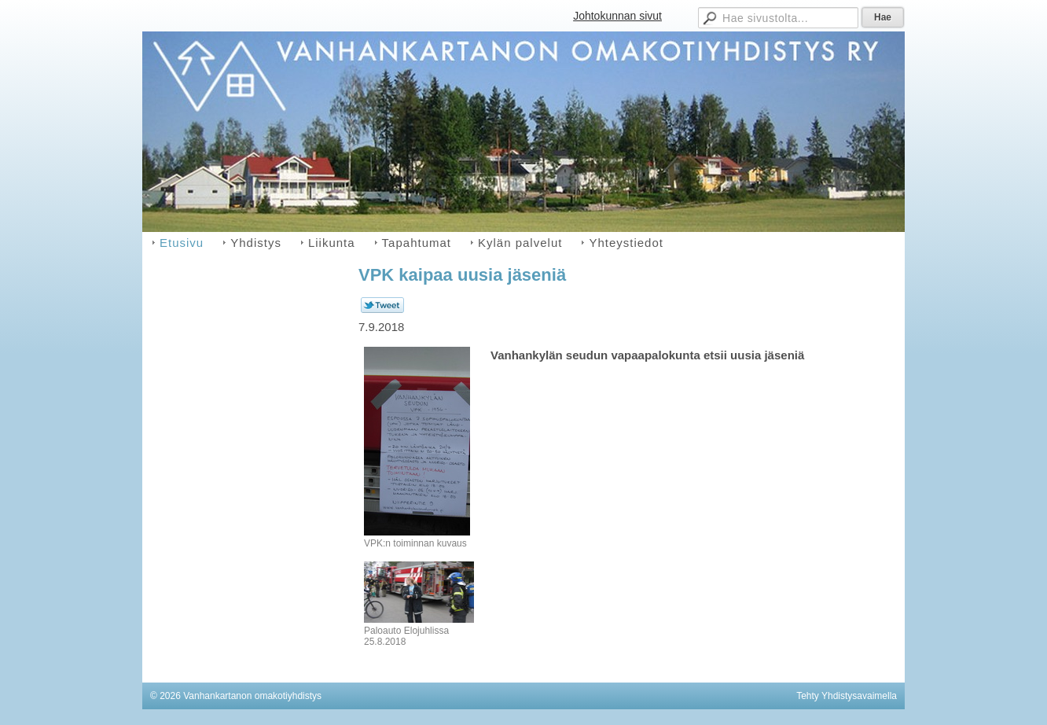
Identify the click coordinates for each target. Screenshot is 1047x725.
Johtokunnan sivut (617, 15)
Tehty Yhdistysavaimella (846, 695)
